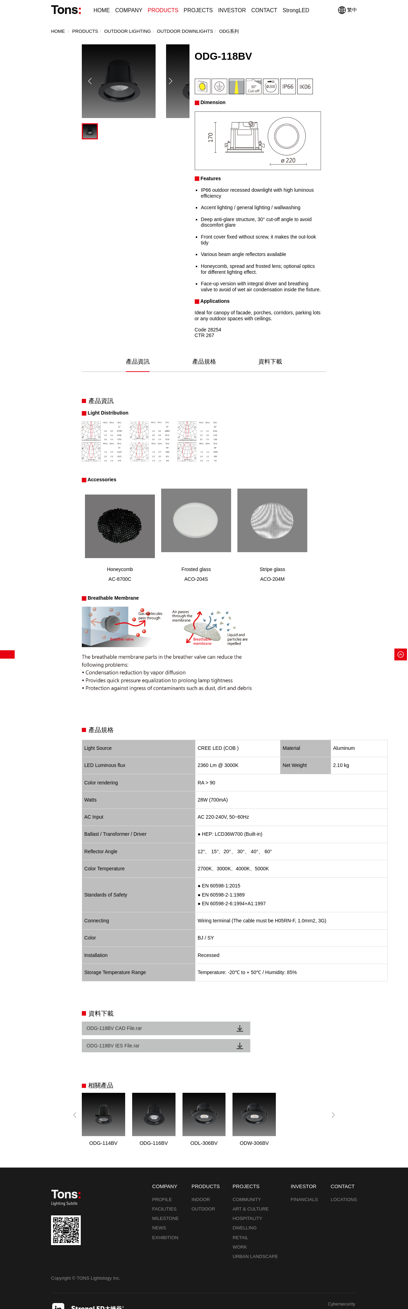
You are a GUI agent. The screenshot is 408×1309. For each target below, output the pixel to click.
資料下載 (270, 362)
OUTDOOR (203, 1193)
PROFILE (162, 1184)
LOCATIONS (344, 1184)
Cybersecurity (341, 1289)
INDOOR (201, 1184)
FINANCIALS (304, 1184)
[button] (170, 99)
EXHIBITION (165, 1222)
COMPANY (128, 10)
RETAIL (240, 1222)
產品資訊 (138, 362)
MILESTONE (165, 1203)
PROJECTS (198, 10)
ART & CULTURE (250, 1193)
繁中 (347, 10)
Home (58, 31)
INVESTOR (232, 10)
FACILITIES (164, 1193)
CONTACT (264, 10)
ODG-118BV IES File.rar (242, 1029)
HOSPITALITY (247, 1203)
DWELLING (244, 1212)
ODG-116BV (153, 1128)
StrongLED (295, 10)
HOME (101, 10)
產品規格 (204, 362)
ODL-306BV (204, 1128)
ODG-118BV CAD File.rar (115, 1029)
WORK (239, 1231)
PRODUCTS (163, 10)
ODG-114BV (103, 1128)
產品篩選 (7, 654)
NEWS (159, 1212)
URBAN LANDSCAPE (255, 1241)
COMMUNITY (246, 1184)
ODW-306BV (254, 1128)
